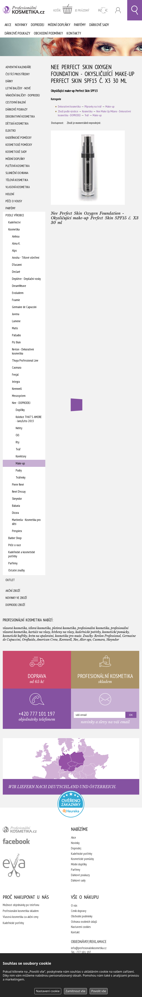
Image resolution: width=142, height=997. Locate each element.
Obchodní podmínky (48, 33)
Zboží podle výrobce (68, 111)
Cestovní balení (16, 102)
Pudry (19, 470)
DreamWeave (19, 286)
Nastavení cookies (81, 927)
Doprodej (37, 24)
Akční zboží (13, 591)
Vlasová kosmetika (18, 187)
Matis (15, 328)
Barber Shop (15, 538)
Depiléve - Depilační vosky (26, 279)
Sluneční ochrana (17, 173)
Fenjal (15, 375)
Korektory (21, 456)
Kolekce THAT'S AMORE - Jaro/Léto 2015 (29, 419)
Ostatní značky (16, 570)
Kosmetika (14, 229)
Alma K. (16, 243)
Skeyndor (17, 499)
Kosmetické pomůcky (19, 145)
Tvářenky (20, 477)
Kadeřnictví (14, 222)
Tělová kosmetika (17, 180)
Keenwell (17, 389)
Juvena (15, 314)
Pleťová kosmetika (18, 166)
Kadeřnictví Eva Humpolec (14, 865)
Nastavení (48, 991)
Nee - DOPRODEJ (21, 403)
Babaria (16, 506)
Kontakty (74, 33)
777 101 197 (83, 952)
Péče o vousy (14, 201)
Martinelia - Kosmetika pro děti (26, 522)
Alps (14, 250)
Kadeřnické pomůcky (18, 138)
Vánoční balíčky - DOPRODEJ (23, 95)
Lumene (16, 321)
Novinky (21, 24)
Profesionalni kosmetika (71, 804)
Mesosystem (19, 396)
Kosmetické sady (16, 152)
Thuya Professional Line (25, 360)
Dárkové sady (99, 24)
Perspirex (17, 531)
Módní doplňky (59, 24)
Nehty (19, 428)
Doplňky (20, 410)
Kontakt (75, 932)
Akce (8, 24)
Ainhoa (15, 236)
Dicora (15, 513)
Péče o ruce (14, 545)
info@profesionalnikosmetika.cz (88, 948)
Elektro (11, 131)
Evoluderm (17, 293)
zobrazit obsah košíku (71, 10)
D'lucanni (17, 265)
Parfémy (80, 24)
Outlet (10, 580)
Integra (16, 382)
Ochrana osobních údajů (84, 922)
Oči (17, 435)
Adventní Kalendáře (18, 67)
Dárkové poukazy (17, 33)
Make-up (20, 463)
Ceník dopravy (78, 911)
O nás (74, 905)
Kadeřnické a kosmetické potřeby (21, 554)
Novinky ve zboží (16, 598)
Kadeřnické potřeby (81, 854)
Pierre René (18, 484)
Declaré (16, 272)
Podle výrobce (15, 215)
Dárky (9, 81)
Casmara (16, 367)
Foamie (16, 300)
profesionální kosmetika (26, 830)
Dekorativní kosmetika (20, 116)
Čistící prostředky (18, 74)
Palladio (16, 335)
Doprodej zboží (15, 605)
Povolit (98, 991)
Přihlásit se (117, 10)
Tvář (18, 449)
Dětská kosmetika (17, 123)
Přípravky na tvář (93, 106)
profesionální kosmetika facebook (16, 841)
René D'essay (19, 491)
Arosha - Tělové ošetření (25, 258)
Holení (10, 194)
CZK (103, 10)
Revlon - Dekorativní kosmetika (23, 351)
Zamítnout (75, 991)
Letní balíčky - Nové (18, 88)
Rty (17, 442)
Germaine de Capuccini (24, 307)
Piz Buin (16, 342)
